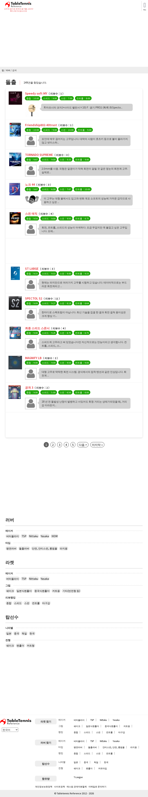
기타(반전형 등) (71, 591)
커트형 (30, 645)
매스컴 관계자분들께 (77, 786)
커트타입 (102, 768)
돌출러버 (24, 548)
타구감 (46, 603)
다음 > (83, 444)
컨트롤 (36, 603)
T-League (78, 777)
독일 (24, 633)
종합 (8, 603)
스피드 (18, 603)
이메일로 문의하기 (97, 786)
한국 (32, 633)
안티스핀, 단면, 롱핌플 (114, 747)
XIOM (55, 536)
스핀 (26, 603)
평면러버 (11, 548)
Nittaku (33, 536)
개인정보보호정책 (43, 786)
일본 (8, 633)
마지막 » (97, 444)
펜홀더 (20, 645)
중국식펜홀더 (42, 591)
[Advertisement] (74, 39)
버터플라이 (12, 536)
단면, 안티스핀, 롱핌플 (44, 548)
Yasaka (45, 536)
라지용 (63, 548)
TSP (24, 536)
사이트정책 (59, 786)
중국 (16, 633)
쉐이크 (10, 591)
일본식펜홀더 (24, 591)
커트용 (56, 591)
